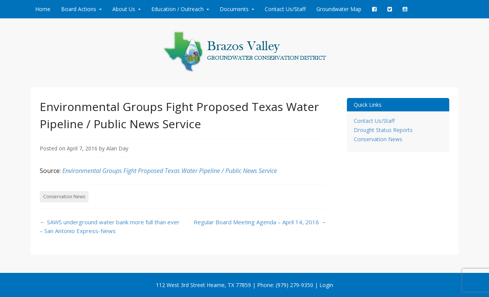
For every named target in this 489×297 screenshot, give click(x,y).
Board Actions (78, 9)
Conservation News (64, 196)
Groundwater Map (338, 9)
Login (326, 285)
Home (42, 9)
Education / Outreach (177, 9)
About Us (123, 9)
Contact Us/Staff (285, 9)
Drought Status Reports (383, 130)
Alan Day (117, 148)
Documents (234, 9)
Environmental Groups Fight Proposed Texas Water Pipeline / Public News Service (169, 170)
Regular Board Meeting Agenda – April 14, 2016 (260, 222)
